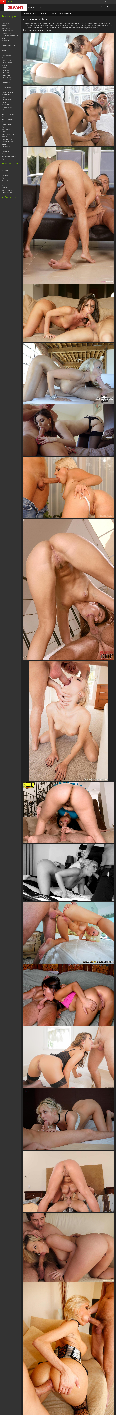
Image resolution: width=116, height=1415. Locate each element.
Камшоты (5, 175)
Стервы (4, 132)
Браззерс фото (32, 7)
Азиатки (4, 85)
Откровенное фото (8, 141)
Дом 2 (3, 43)
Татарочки (5, 102)
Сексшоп (4, 144)
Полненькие (5, 104)
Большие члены (7, 190)
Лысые (4, 26)
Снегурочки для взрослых (10, 35)
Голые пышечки (7, 60)
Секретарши (6, 72)
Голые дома (5, 23)
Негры (4, 185)
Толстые (4, 188)
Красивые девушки (8, 134)
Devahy (15, 7)
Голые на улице (7, 149)
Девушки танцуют (7, 119)
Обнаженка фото (7, 151)
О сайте (111, 2)
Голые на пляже (7, 63)
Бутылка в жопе (7, 90)
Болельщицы (6, 28)
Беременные (6, 75)
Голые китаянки (7, 107)
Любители (5, 180)
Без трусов (5, 112)
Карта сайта (5, 159)
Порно (4, 168)
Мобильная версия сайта (9, 156)
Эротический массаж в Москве (11, 21)
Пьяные (4, 58)
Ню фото (4, 154)
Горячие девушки (7, 139)
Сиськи (4, 38)
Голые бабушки (6, 146)
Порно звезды (6, 95)
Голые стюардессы (7, 30)
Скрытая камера (7, 55)
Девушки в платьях (8, 114)
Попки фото (5, 40)
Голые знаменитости (8, 45)
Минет (4, 183)
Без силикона (6, 117)
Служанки (5, 67)
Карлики (4, 178)
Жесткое (4, 173)
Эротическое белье (8, 80)
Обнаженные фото (7, 124)
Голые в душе (6, 97)
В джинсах (5, 136)
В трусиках (5, 122)
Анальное (5, 170)
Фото (41, 7)
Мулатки (4, 65)
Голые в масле (6, 100)
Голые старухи (6, 53)
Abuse (106, 2)
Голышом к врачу (7, 92)
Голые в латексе (7, 48)
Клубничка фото (7, 127)
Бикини (4, 50)
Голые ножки (6, 82)
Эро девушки (6, 129)
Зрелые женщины (7, 77)
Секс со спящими (7, 192)
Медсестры (5, 70)
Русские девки (6, 87)
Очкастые (5, 109)
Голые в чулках (6, 33)
